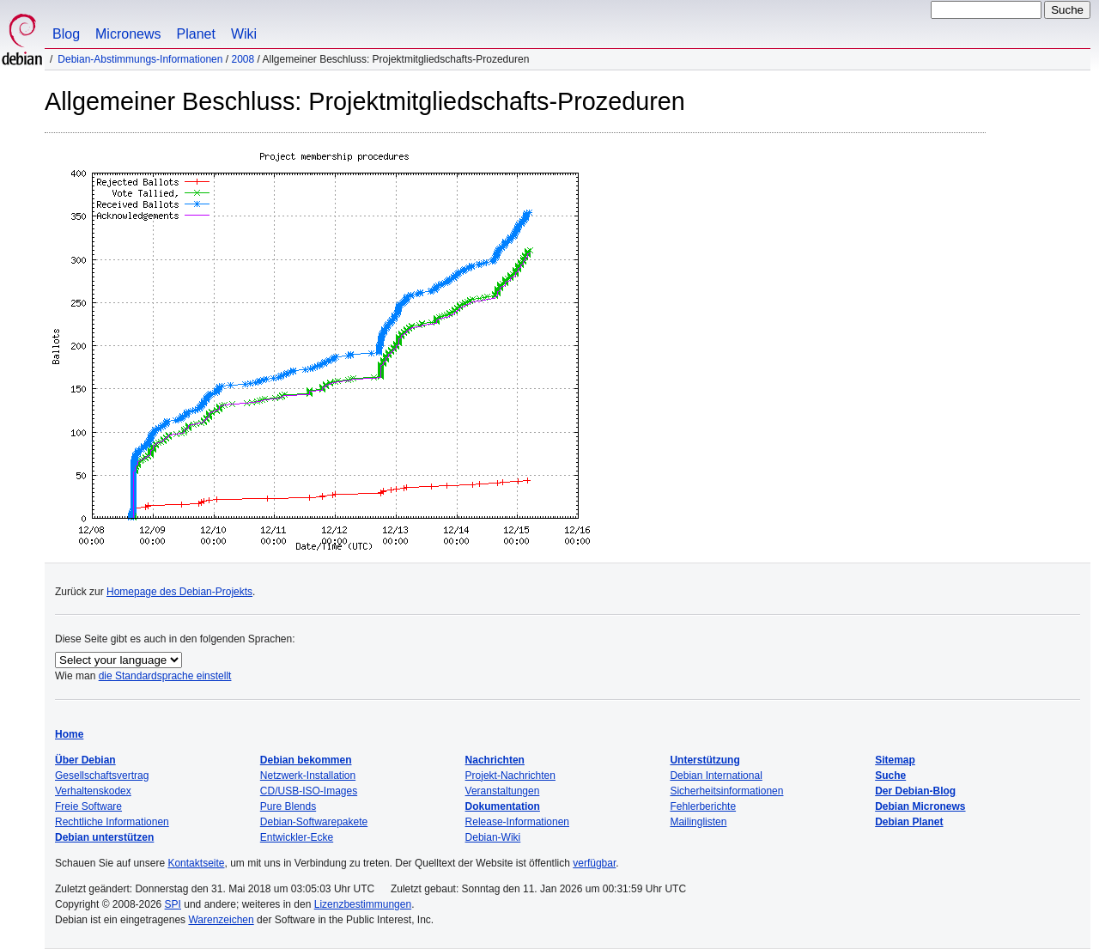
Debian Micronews (920, 806)
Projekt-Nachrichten (510, 776)
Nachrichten (495, 760)
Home (69, 734)
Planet (196, 34)
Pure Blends (288, 806)
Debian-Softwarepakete (313, 822)
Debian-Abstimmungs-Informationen (140, 59)
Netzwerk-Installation (307, 776)
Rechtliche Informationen (112, 822)
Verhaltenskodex (93, 791)
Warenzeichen (220, 920)
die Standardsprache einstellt (165, 676)
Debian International (716, 776)
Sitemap (895, 760)
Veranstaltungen (502, 791)
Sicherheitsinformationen (726, 791)
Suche (890, 776)
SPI (173, 904)
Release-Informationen (517, 822)
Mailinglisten (698, 822)
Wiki (244, 34)
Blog (66, 34)
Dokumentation (502, 806)
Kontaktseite (195, 863)
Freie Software (88, 806)
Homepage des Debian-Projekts (179, 592)
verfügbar (594, 863)
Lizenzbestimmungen (362, 904)
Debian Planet (909, 822)
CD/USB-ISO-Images (308, 791)
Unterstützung (704, 760)
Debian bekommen (306, 760)
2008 (242, 59)
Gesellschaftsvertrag (102, 776)
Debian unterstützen (104, 837)
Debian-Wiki (493, 837)
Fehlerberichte (703, 806)
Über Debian (85, 760)
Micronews (128, 34)
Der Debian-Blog (915, 791)
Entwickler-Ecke (296, 837)
